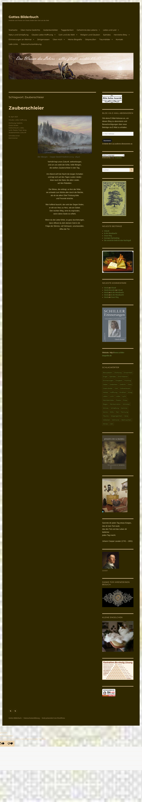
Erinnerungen (108, 380)
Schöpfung (115, 408)
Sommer (124, 408)
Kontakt (119, 39)
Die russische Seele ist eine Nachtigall (117, 240)
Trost (20, 130)
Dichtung (12, 123)
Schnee (105, 408)
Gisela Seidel (13, 125)
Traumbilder (104, 39)
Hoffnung (113, 392)
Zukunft (23, 132)
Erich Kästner (123, 376)
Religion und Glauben (90, 35)
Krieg (130, 392)
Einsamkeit (128, 372)
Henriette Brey (120, 35)
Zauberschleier (26, 108)
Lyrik (10, 130)
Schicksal (126, 404)
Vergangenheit (116, 416)
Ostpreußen (90, 39)
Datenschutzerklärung (31, 44)
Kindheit (123, 392)
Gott (116, 388)
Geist (130, 384)
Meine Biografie (75, 39)
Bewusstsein (107, 372)
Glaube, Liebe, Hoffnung (18, 120)
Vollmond (115, 420)
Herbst (105, 392)
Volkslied (106, 420)
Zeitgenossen (43, 39)
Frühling (127, 380)
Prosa (125, 400)
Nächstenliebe (108, 400)
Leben (105, 396)
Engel (105, 376)
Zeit (111, 424)
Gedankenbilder (50, 30)
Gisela (106, 288)
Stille (112, 412)
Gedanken (113, 384)
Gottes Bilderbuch (23, 17)
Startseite (13, 30)
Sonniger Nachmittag (111, 238)
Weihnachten (126, 420)
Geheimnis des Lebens (87, 30)
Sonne (105, 412)
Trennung (124, 412)
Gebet (105, 384)
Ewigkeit (119, 380)
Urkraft (106, 231)
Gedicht (19, 123)
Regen (105, 404)
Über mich (57, 39)
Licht (112, 396)
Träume (106, 416)
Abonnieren (107, 140)
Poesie (15, 130)
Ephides (107, 35)
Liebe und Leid (109, 30)
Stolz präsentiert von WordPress (53, 718)
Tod (117, 412)
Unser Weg (108, 236)
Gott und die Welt (67, 35)
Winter (105, 424)
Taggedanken (67, 30)
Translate (116, 158)
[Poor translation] (10, 744)
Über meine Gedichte (30, 30)
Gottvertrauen (14, 128)
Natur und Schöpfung (18, 35)
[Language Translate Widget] (113, 155)
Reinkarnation (115, 404)
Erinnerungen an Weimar (20, 39)
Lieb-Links (13, 44)
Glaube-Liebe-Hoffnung (42, 35)
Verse (24, 130)
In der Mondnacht (110, 233)
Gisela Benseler (109, 290)
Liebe (22, 128)
